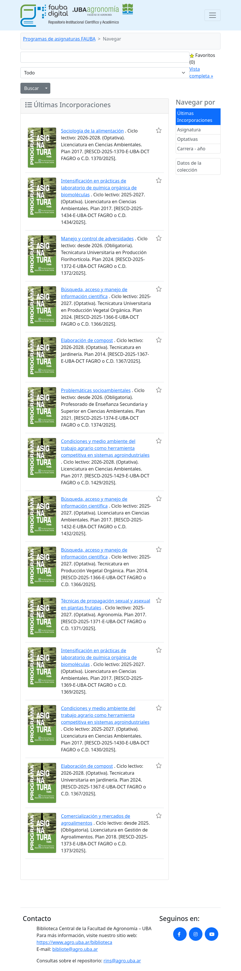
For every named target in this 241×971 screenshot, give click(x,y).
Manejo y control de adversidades (97, 238)
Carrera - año (191, 148)
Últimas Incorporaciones (194, 116)
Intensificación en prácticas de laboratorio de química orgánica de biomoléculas (99, 188)
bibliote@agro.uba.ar (75, 949)
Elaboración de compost (87, 340)
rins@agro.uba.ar (122, 960)
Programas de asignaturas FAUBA (59, 39)
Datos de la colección (189, 166)
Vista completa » (201, 72)
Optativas (187, 139)
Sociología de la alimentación (92, 131)
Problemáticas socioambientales (96, 390)
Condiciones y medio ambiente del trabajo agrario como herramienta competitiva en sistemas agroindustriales (105, 448)
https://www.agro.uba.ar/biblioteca (74, 942)
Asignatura (189, 129)
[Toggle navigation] (212, 15)
